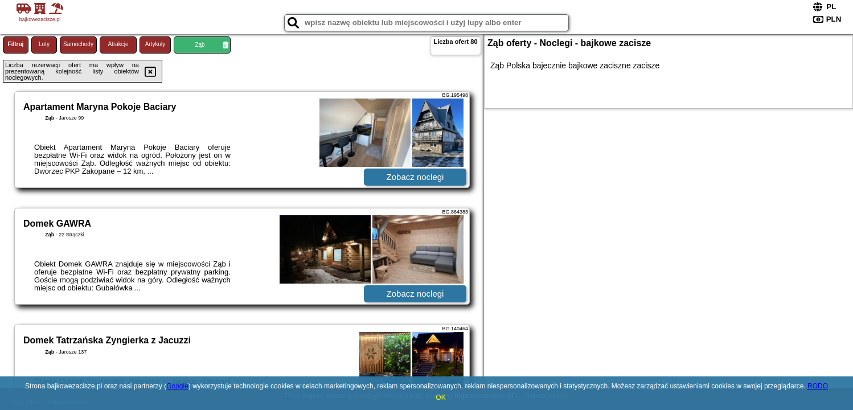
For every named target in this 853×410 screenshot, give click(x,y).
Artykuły (155, 44)
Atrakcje (118, 44)
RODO (817, 386)
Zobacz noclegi (415, 177)
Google (177, 386)
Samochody (78, 44)
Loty (44, 44)
